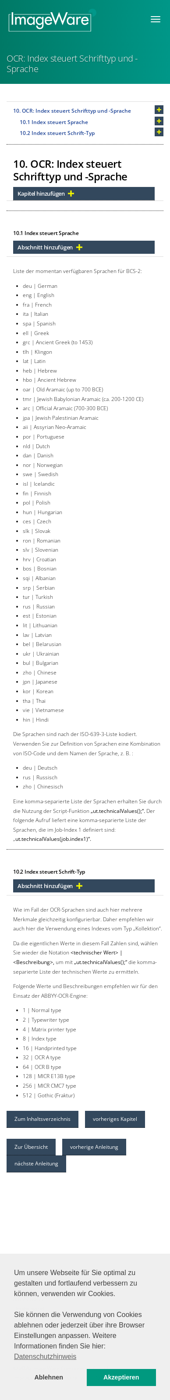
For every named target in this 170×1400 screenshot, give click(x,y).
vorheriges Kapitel (115, 1119)
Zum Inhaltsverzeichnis (42, 1119)
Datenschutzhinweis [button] (45, 1356)
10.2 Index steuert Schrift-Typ (57, 133)
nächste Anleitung (36, 1163)
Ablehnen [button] (48, 1377)
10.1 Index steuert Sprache (54, 122)
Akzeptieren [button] (121, 1377)
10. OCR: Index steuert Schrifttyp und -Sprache (72, 110)
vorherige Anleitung (94, 1147)
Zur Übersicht (31, 1147)
